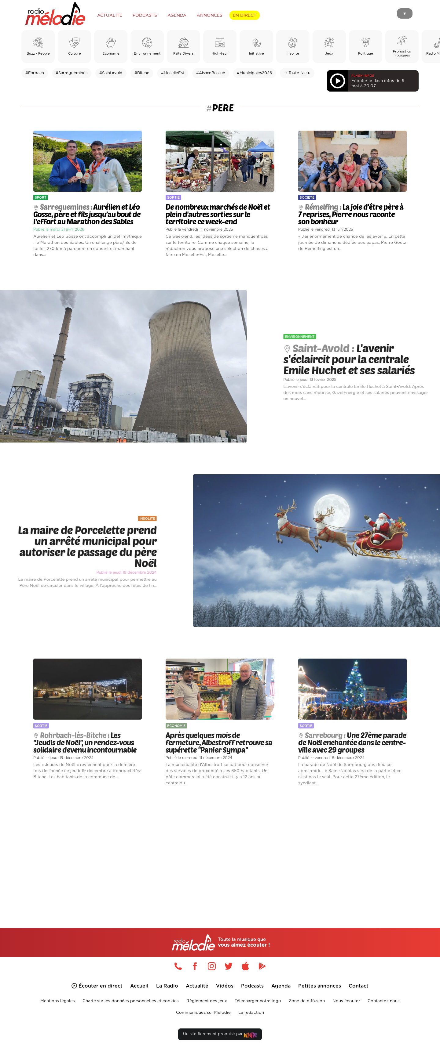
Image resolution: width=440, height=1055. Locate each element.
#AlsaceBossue (210, 73)
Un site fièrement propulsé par (220, 1035)
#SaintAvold (111, 73)
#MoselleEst (172, 73)
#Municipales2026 (254, 73)
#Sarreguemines (71, 73)
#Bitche (141, 73)
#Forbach (34, 73)
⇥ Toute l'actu (297, 73)
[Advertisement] (220, 850)
